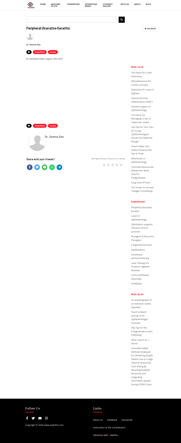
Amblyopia (136, 283)
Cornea (53, 52)
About (137, 4)
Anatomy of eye (55, 5)
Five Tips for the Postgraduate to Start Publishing (142, 331)
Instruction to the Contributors (109, 427)
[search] (71, 19)
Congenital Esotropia (141, 244)
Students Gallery (108, 5)
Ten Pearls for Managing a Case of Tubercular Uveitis (141, 119)
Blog (148, 4)
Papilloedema (138, 249)
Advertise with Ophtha (105, 435)
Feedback (112, 419)
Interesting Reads (91, 5)
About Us (98, 419)
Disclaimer (127, 419)
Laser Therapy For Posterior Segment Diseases (140, 267)
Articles (125, 4)
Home (43, 4)
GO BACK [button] (150, 28)
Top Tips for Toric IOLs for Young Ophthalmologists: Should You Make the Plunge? (142, 134)
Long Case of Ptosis (141, 182)
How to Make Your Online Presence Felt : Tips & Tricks (142, 150)
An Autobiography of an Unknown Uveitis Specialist (141, 304)
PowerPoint (73, 4)
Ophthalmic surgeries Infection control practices (142, 228)
